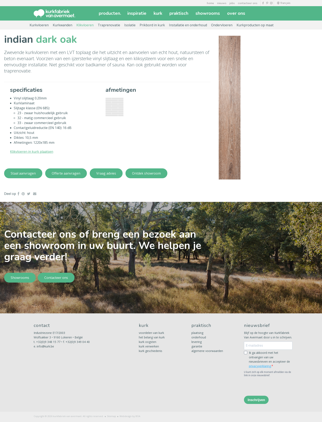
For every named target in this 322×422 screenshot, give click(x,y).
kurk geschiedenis (150, 351)
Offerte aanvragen (66, 173)
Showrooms (20, 277)
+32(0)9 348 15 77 (48, 342)
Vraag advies (106, 173)
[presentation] (275, 386)
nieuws (221, 3)
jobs (232, 3)
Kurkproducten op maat (255, 25)
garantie (196, 346)
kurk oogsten (147, 342)
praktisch (179, 13)
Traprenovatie (109, 25)
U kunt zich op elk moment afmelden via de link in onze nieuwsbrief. (267, 374)
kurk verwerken (149, 346)
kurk (158, 13)
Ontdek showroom (146, 173)
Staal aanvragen (23, 173)
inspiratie (137, 13)
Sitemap (111, 416)
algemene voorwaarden (207, 351)
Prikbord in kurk (152, 25)
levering (196, 342)
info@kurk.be (45, 346)
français (283, 3)
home (210, 3)
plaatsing (197, 333)
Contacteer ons (56, 277)
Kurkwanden (62, 25)
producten (110, 13)
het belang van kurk (152, 337)
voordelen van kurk (151, 333)
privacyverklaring (260, 366)
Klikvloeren (85, 25)
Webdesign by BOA (130, 416)
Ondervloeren (221, 25)
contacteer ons (247, 3)
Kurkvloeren (39, 25)
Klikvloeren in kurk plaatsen (31, 151)
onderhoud (198, 337)
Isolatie (130, 25)
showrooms (208, 13)
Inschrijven (256, 400)
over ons (236, 13)
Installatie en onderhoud (188, 25)
